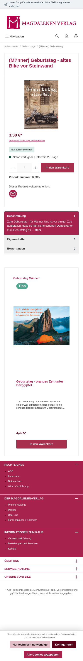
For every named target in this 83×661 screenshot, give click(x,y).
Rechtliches (14, 464)
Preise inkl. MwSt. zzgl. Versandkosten (27, 140)
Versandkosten (65, 589)
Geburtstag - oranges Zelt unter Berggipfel (39, 383)
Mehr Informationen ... (47, 637)
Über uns (13, 515)
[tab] (41, 223)
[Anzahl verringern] (13, 167)
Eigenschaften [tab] (41, 239)
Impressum (14, 476)
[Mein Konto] (66, 36)
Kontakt (12, 548)
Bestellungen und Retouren (23, 543)
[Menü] (14, 36)
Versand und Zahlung (19, 538)
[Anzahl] (24, 167)
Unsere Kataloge (17, 504)
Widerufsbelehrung (18, 486)
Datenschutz (15, 481)
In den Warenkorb (57, 167)
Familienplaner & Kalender (22, 520)
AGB (10, 471)
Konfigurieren (64, 644)
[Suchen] (57, 36)
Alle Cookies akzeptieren (43, 654)
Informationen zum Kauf (23, 532)
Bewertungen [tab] (41, 248)
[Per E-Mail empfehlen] (13, 193)
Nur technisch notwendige (30, 644)
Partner (12, 510)
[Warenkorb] (76, 36)
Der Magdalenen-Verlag (24, 498)
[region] (41, 104)
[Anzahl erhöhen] (36, 167)
